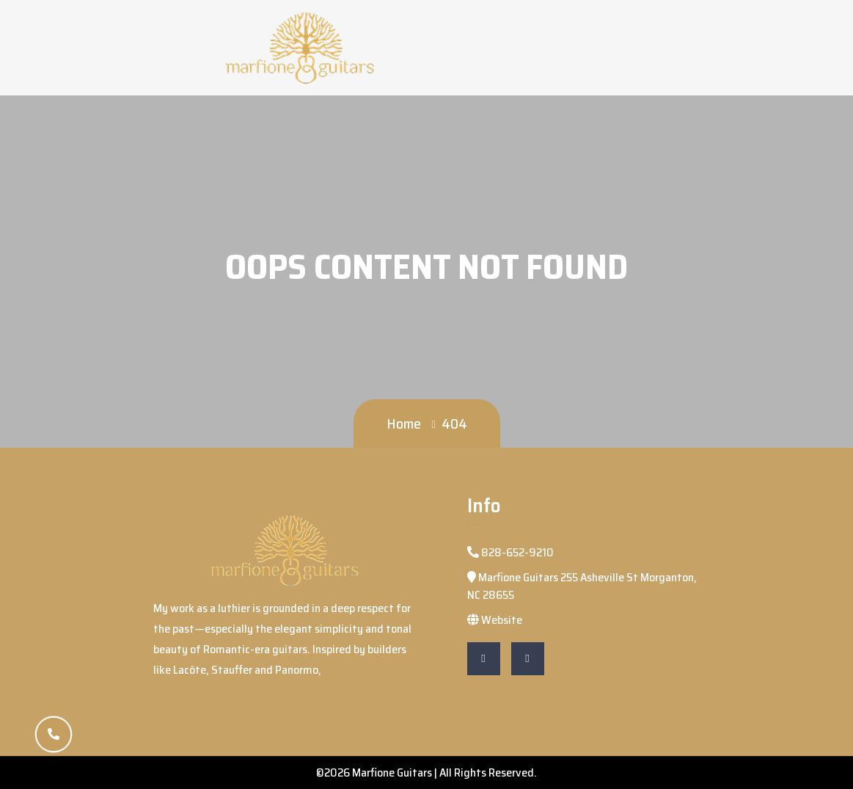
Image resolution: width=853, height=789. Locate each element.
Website (494, 620)
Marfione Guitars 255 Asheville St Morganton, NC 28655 (582, 586)
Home (404, 423)
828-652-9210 (510, 552)
